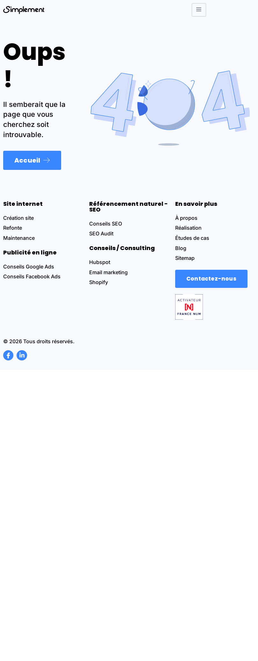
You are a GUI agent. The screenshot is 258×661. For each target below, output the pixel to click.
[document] (129, 330)
